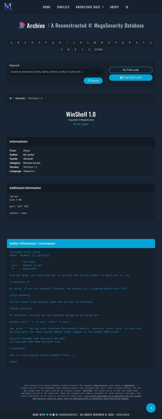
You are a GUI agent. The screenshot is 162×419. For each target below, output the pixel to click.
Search (93, 80)
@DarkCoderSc (68, 414)
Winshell (20, 98)
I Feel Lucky (131, 69)
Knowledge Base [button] (88, 7)
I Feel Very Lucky (131, 77)
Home (47, 7)
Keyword (14, 65)
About (114, 7)
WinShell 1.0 (30, 167)
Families (63, 7)
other (98, 49)
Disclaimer (122, 414)
